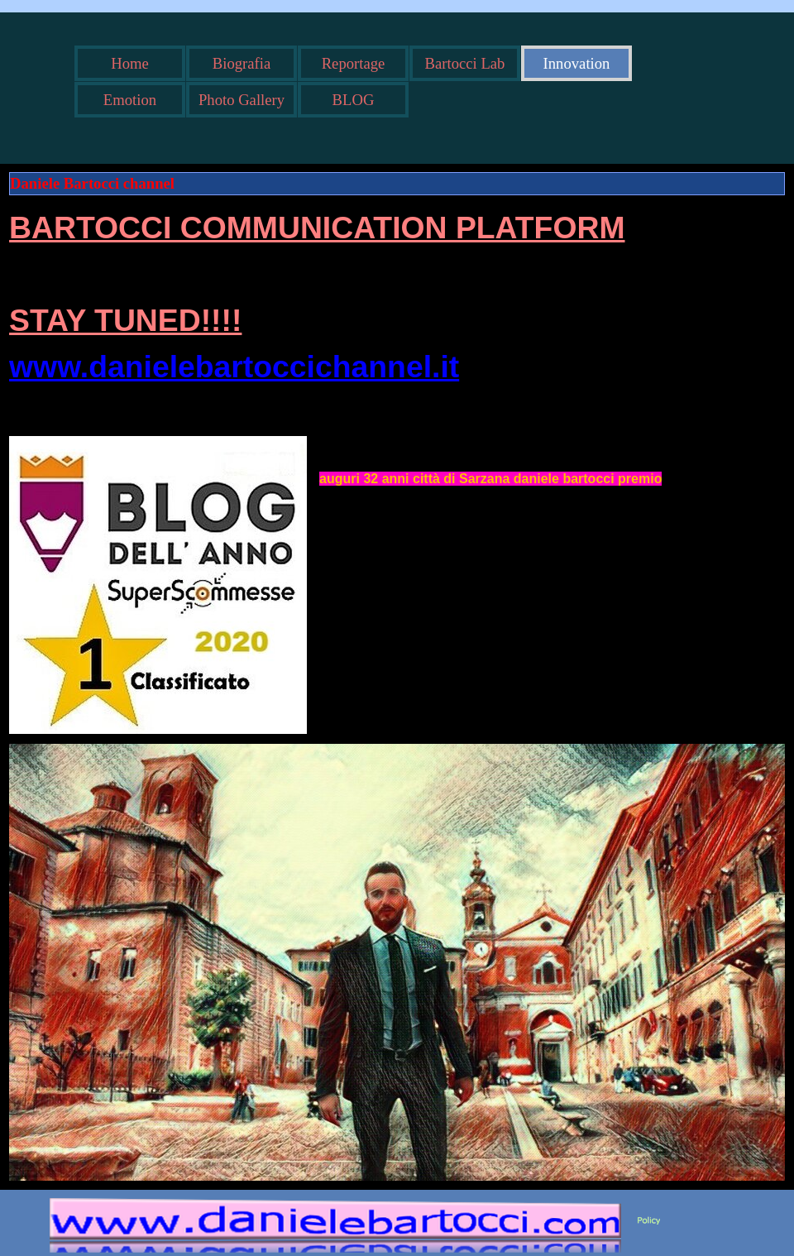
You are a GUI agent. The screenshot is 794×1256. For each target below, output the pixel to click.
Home (130, 63)
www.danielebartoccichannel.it (234, 366)
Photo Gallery (241, 99)
